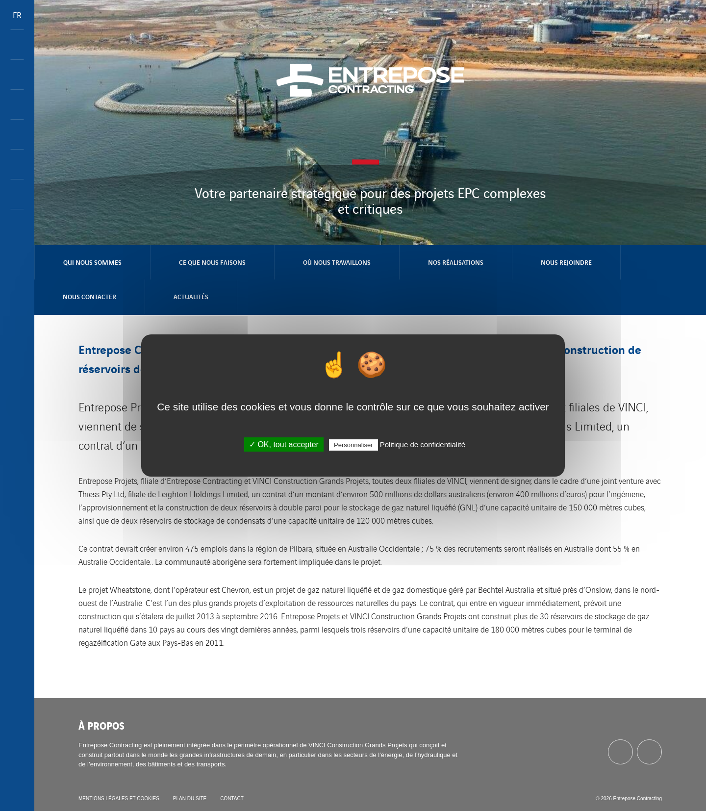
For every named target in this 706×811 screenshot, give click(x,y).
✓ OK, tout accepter (284, 444)
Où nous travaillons (337, 262)
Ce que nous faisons (212, 262)
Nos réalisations (455, 262)
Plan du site (189, 798)
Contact (232, 798)
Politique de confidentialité (422, 444)
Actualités (191, 296)
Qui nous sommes (92, 262)
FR (17, 15)
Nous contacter (89, 296)
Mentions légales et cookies (118, 798)
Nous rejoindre (566, 262)
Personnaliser (353, 445)
